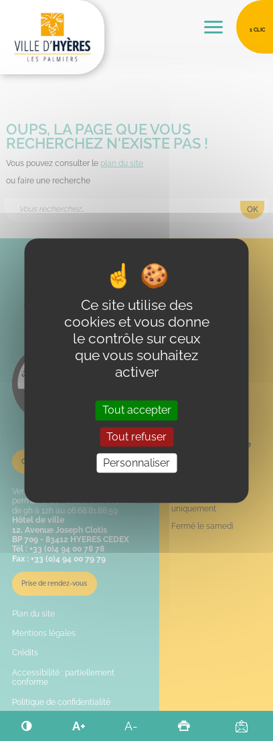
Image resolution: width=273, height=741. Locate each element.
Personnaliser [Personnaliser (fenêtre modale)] (136, 463)
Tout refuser (136, 436)
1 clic (257, 29)
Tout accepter (136, 410)
